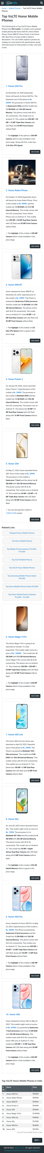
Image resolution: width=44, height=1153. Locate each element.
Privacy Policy (10, 1150)
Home (4, 8)
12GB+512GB (11, 513)
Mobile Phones (15, 8)
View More (35, 152)
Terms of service (23, 1150)
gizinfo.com (19, 1148)
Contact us (35, 1150)
